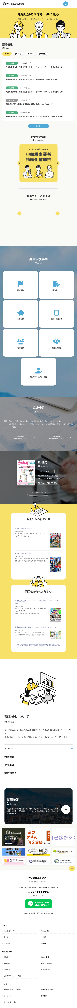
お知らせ (18, 54)
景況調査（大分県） (48, 989)
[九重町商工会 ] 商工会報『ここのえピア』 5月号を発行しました (36, 627)
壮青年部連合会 (38, 773)
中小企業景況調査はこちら (24, 438)
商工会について (38, 748)
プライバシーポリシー (11, 1002)
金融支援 (7, 963)
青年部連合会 (38, 765)
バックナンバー (38, 493)
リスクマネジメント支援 (12, 976)
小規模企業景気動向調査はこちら (60, 438)
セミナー (30, 54)
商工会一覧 (45, 931)
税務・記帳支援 (46, 963)
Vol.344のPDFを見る (47, 483)
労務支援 (7, 969)
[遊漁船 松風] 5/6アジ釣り (23, 553)
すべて (7, 54)
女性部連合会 (38, 757)
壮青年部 (7, 943)
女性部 (43, 937)
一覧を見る (40, 126)
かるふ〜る (8, 996)
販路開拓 (7, 957)
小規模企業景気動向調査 (12, 989)
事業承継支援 (45, 969)
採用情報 (42, 54)
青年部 (6, 937)
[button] (19, 163)
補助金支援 (45, 957)
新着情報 (44, 996)
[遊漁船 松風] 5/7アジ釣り (23, 528)
